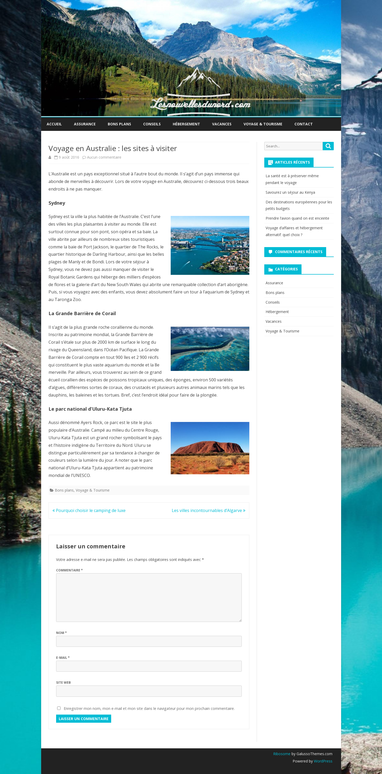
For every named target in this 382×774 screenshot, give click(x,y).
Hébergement (186, 123)
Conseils (152, 123)
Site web (63, 682)
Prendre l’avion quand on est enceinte (297, 218)
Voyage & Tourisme (263, 123)
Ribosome (281, 753)
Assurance (85, 123)
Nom (61, 633)
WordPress (322, 761)
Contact (303, 123)
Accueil (54, 123)
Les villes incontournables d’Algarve (208, 510)
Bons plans (119, 123)
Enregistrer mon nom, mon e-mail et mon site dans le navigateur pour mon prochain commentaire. (149, 708)
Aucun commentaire (104, 157)
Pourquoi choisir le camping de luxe (89, 510)
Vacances (222, 123)
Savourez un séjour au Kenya (290, 192)
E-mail (63, 657)
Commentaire (69, 570)
